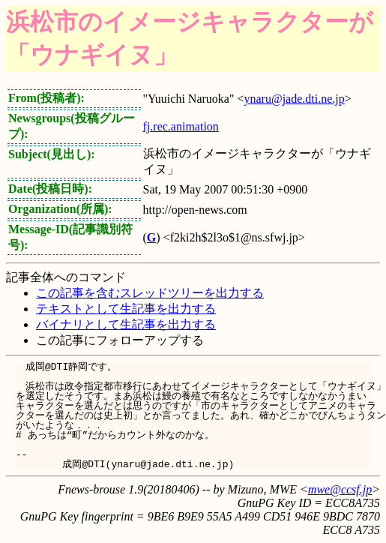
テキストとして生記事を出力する (126, 308)
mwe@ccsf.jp (340, 489)
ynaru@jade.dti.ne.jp (294, 98)
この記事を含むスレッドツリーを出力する (150, 292)
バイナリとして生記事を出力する (126, 324)
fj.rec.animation (181, 126)
